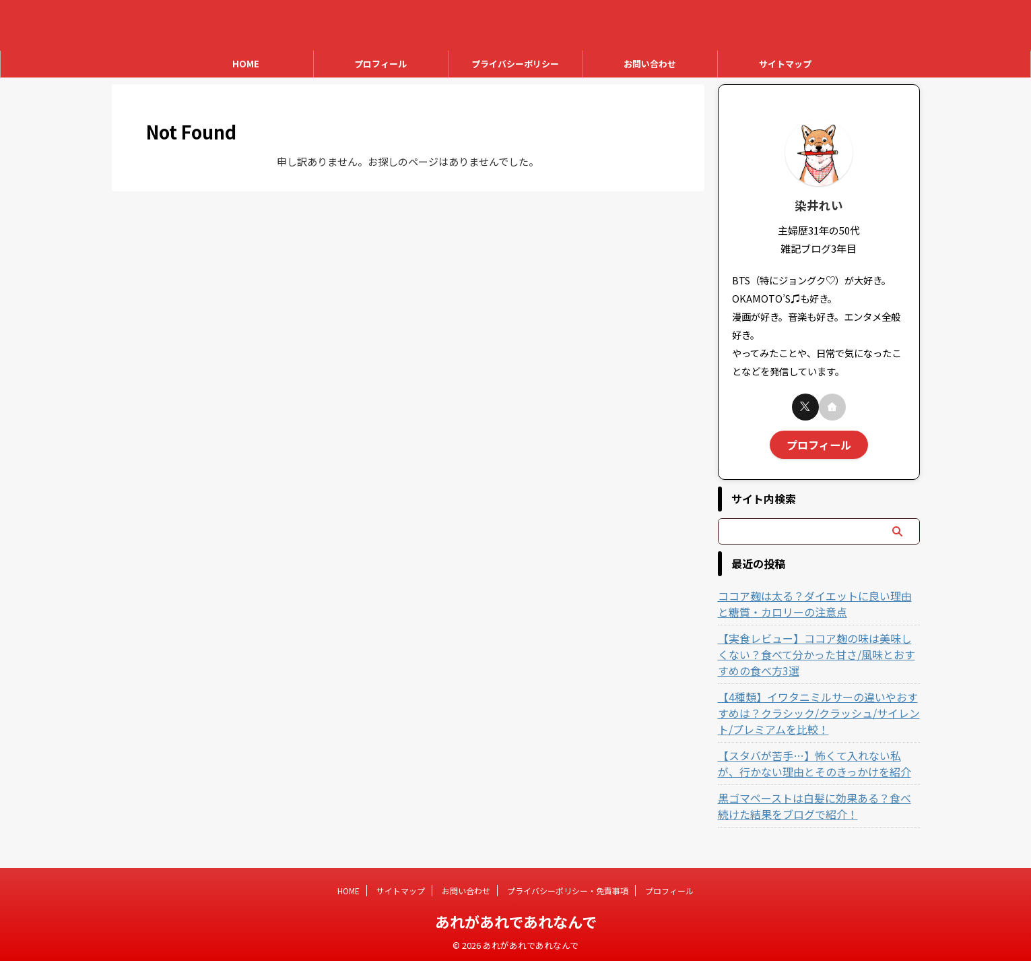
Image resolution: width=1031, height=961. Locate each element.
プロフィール (380, 63)
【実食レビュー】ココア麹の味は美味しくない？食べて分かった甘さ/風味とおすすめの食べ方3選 (818, 651)
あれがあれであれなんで (516, 920)
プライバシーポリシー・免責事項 (567, 890)
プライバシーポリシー (515, 63)
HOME (245, 63)
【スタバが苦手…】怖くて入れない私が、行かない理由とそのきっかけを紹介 (817, 760)
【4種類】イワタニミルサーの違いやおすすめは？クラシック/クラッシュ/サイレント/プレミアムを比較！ (817, 710)
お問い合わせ (650, 63)
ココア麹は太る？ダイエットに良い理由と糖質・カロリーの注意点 (812, 600)
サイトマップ (785, 63)
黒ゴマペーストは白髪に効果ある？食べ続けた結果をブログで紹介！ (816, 802)
